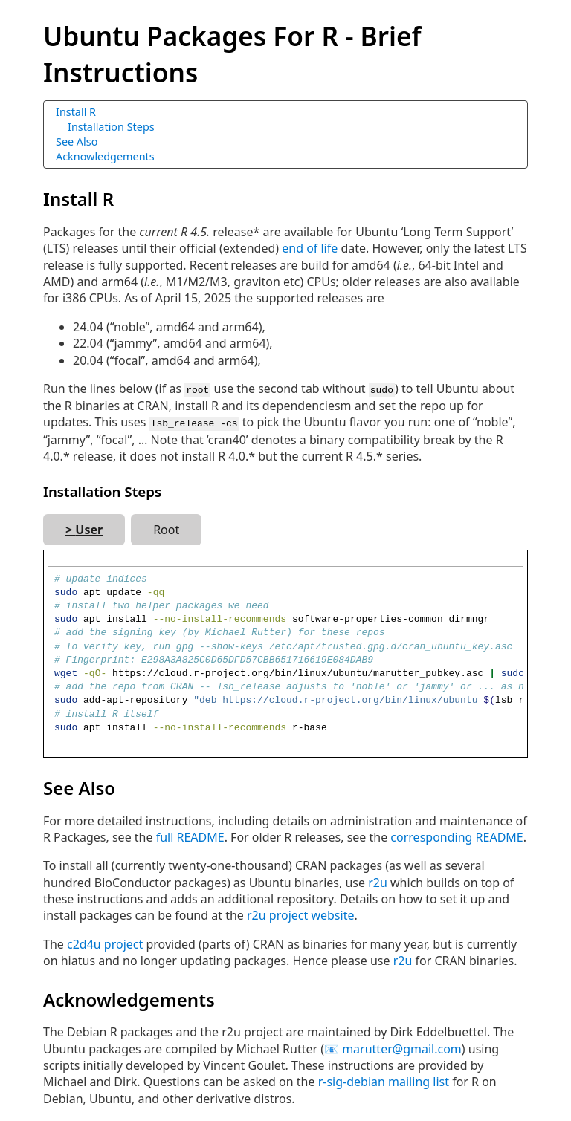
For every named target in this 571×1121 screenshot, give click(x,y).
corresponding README (456, 836)
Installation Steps (111, 127)
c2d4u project (105, 943)
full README (190, 836)
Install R (76, 112)
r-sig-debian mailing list (383, 1081)
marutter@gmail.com (402, 1047)
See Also (76, 141)
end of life (310, 248)
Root (166, 528)
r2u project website (300, 914)
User (89, 528)
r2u (377, 881)
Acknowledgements (105, 156)
